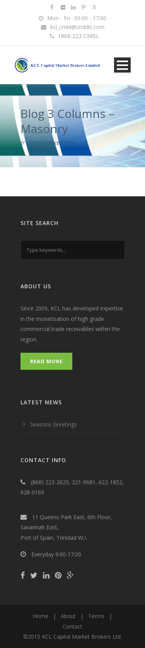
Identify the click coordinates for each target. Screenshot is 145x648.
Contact (72, 626)
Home (40, 616)
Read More (46, 361)
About (68, 616)
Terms (96, 616)
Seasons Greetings (53, 424)
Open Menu (122, 65)
